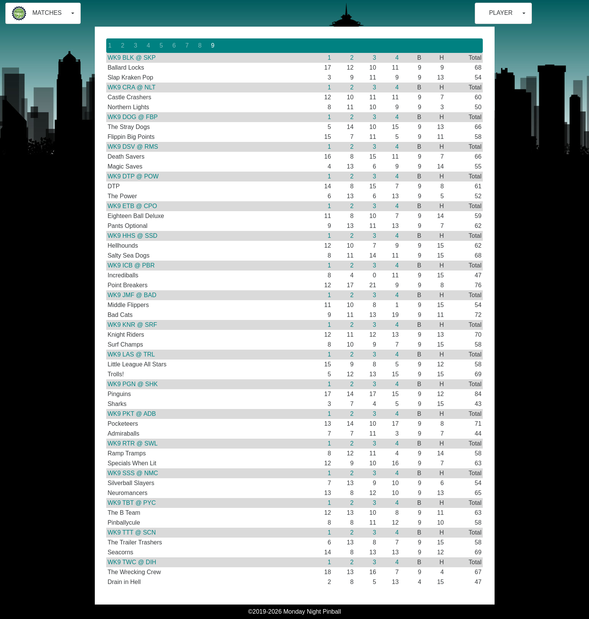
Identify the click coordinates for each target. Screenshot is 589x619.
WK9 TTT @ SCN (131, 532)
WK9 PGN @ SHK (132, 384)
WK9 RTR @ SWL (132, 443)
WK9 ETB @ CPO (132, 206)
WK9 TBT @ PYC (131, 503)
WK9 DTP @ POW (132, 176)
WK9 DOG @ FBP (132, 117)
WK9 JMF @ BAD (131, 295)
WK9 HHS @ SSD (132, 235)
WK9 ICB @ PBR (131, 265)
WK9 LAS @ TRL (131, 354)
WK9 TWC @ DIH (131, 562)
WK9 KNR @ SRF (132, 324)
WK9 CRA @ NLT (131, 87)
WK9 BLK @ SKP (131, 57)
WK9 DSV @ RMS (132, 146)
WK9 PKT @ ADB (131, 414)
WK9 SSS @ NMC (132, 473)
